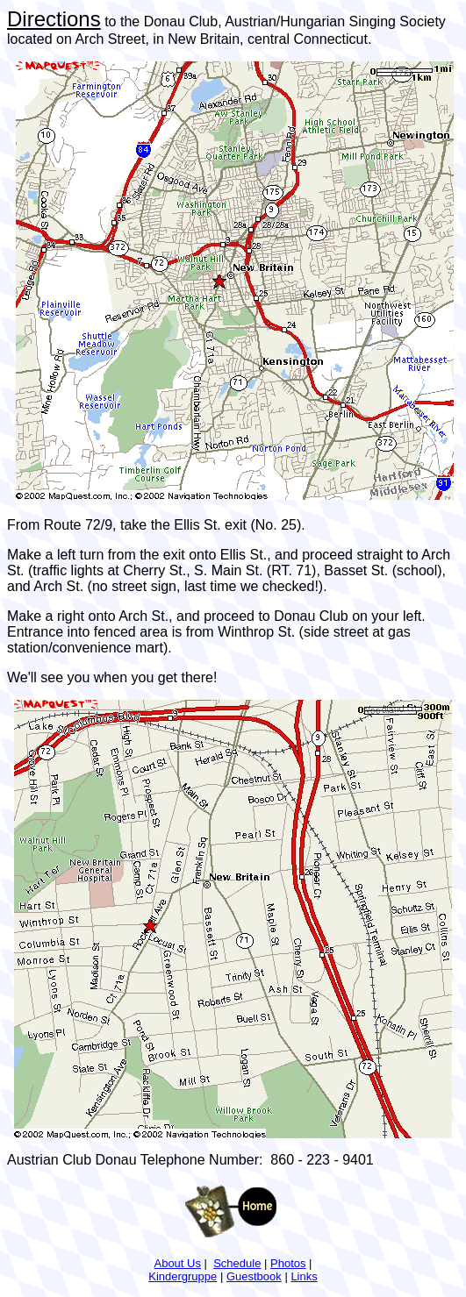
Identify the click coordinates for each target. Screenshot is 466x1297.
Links (303, 1276)
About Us (177, 1263)
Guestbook (254, 1276)
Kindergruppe (182, 1276)
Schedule (237, 1263)
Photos (287, 1263)
